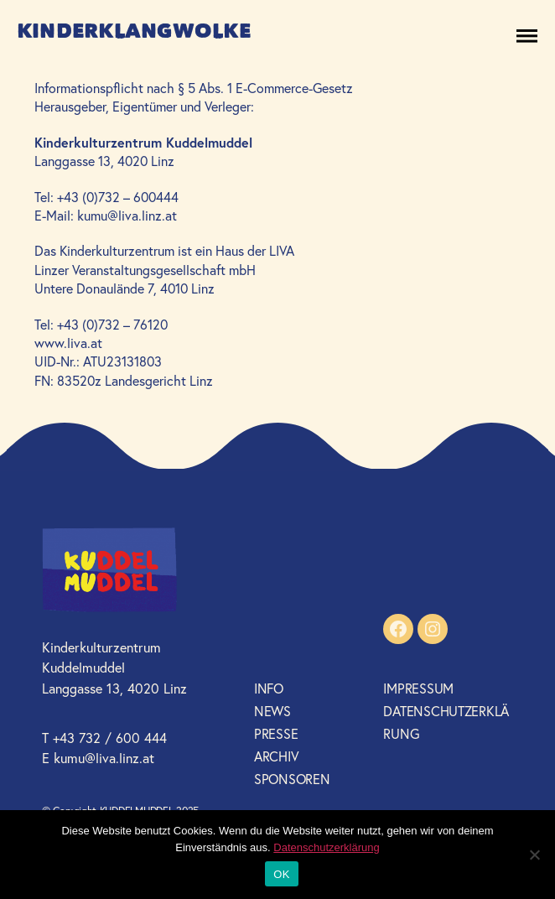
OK (281, 874)
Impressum (418, 688)
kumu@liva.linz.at (104, 757)
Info (268, 688)
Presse (276, 733)
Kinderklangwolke (134, 31)
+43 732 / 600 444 (110, 737)
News (272, 711)
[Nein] (534, 854)
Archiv (276, 756)
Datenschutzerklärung (326, 847)
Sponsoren (292, 778)
